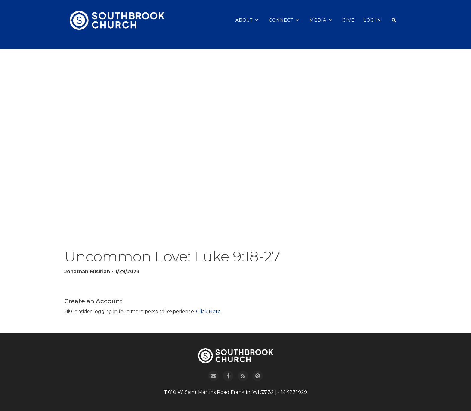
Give (348, 20)
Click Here (208, 311)
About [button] (246, 20)
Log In (372, 20)
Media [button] (320, 20)
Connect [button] (284, 20)
